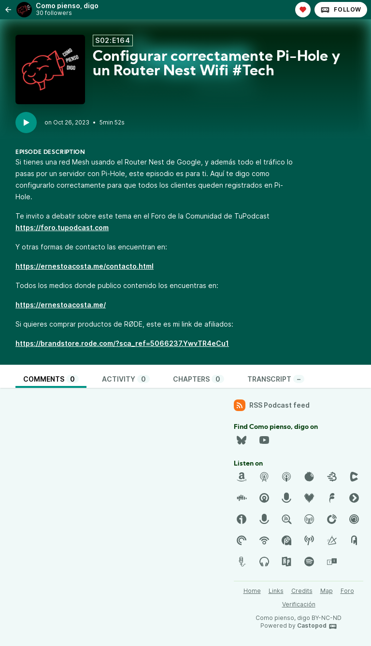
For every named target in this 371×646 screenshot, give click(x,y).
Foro (347, 590)
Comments (51, 379)
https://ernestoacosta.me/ (60, 305)
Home (252, 590)
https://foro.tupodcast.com (62, 227)
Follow (340, 9)
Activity (126, 379)
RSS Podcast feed (272, 405)
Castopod (317, 626)
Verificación (298, 604)
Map (326, 590)
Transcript (275, 379)
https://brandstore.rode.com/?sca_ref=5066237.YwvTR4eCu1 (122, 343)
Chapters (198, 379)
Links (276, 590)
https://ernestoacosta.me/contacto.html (84, 266)
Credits (302, 590)
